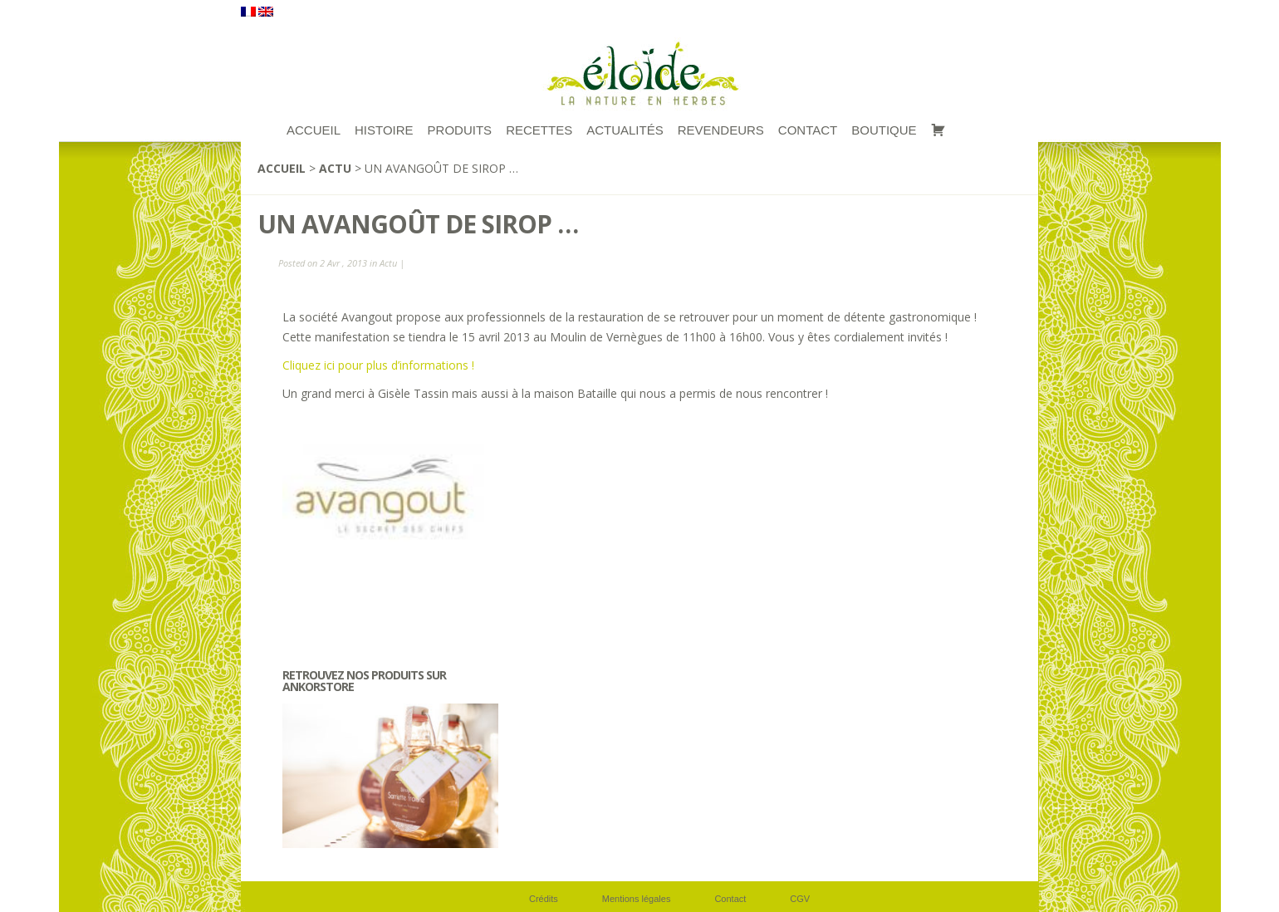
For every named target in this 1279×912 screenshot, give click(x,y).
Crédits (543, 899)
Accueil (281, 168)
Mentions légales (636, 899)
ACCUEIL (314, 130)
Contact (807, 130)
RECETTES (539, 130)
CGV (800, 899)
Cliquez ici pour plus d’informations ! (378, 365)
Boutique (883, 130)
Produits (460, 130)
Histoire (384, 130)
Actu (335, 168)
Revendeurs (721, 130)
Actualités (625, 130)
